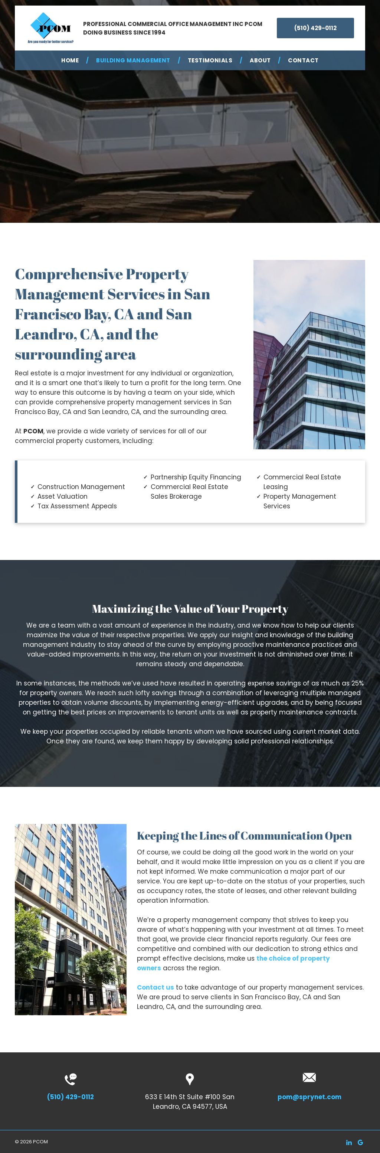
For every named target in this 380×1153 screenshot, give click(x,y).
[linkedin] (349, 1143)
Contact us (155, 987)
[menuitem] (71, 60)
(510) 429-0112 (70, 1096)
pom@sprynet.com (309, 1096)
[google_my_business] (360, 1143)
